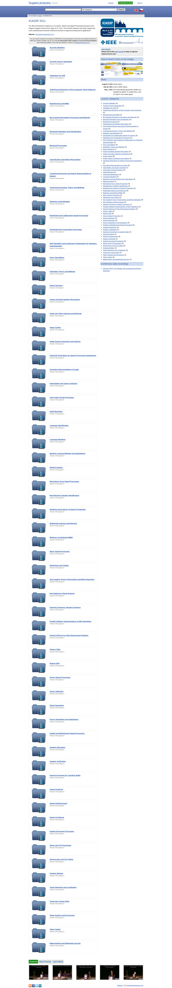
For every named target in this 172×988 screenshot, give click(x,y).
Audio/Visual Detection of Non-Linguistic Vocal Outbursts (73, 90)
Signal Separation (57, 705)
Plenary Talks (55, 649)
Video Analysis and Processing (62, 915)
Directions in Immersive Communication (110, 966)
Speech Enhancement (58, 803)
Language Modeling (57, 439)
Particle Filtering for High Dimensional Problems (69, 635)
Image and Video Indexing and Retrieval (65, 313)
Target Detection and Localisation (63, 887)
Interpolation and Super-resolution (63, 383)
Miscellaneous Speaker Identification (64, 495)
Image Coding (55, 327)
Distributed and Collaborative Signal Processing (69, 216)
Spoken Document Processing (62, 831)
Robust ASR (54, 663)
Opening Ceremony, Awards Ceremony (65, 607)
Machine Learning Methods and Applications (67, 453)
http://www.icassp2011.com (44, 34)
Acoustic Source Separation (61, 62)
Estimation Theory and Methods (62, 272)
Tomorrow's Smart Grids (59, 901)
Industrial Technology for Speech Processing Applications (73, 355)
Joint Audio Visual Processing (62, 397)
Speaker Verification (58, 761)
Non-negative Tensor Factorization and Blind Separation (72, 579)
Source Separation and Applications (64, 719)
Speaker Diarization (57, 747)
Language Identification (59, 425)
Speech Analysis (56, 789)
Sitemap (120, 985)
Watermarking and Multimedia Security (65, 943)
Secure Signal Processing (60, 677)
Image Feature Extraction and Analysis (65, 341)
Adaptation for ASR (57, 76)
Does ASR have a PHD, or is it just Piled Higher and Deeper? (86, 966)
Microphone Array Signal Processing (64, 481)
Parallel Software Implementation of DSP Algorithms (70, 621)
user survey (119, 52)
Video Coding (55, 929)
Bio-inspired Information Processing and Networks (70, 118)
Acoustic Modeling (57, 48)
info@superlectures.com (82, 42)
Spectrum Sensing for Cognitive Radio (65, 775)
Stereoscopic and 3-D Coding (61, 859)
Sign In (139, 3)
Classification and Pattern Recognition (65, 160)
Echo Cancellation (57, 258)
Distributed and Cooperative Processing (66, 230)
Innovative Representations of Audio (64, 369)
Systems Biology (56, 873)
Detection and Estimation (60, 202)
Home (40, 15)
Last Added (58, 961)
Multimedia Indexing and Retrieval (63, 523)
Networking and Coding (59, 565)
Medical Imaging (56, 467)
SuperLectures (43, 3)
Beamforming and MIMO (59, 104)
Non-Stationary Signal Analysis (62, 593)
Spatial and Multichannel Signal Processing (67, 733)
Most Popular (45, 961)
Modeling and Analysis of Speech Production (68, 509)
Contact (110, 3)
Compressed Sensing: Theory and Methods (67, 188)
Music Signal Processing (60, 551)
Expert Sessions (56, 286)
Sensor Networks (56, 691)
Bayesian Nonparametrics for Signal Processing (133, 966)
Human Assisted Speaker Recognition (65, 300)
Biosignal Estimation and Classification (65, 132)
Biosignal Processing (58, 146)
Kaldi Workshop (56, 411)
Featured (33, 961)
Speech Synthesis (57, 817)
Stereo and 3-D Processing (60, 845)
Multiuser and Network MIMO (61, 537)
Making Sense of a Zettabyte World (62, 966)
